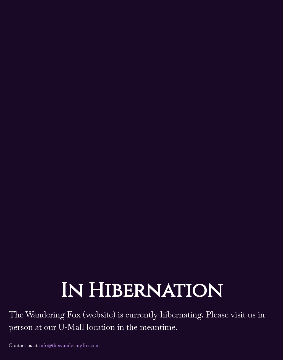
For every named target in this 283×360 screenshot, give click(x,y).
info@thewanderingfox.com (69, 345)
